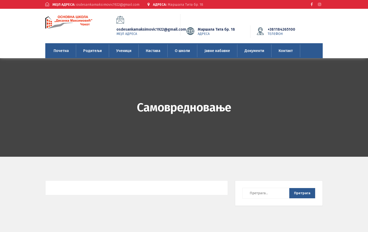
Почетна (61, 50)
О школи (182, 50)
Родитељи (92, 50)
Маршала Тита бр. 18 (175, 4)
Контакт (286, 50)
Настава (153, 50)
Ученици (123, 50)
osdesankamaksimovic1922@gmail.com (92, 4)
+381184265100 (289, 31)
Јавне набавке (217, 50)
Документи (254, 50)
